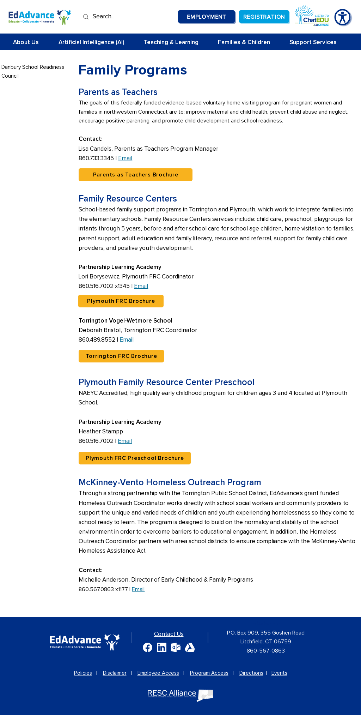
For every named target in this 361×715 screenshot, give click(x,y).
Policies (83, 673)
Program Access (209, 673)
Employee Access (158, 673)
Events (279, 673)
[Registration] (264, 16)
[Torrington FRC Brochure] (121, 356)
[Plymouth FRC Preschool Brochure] (135, 458)
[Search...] (114, 17)
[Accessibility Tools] (342, 17)
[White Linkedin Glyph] (161, 647)
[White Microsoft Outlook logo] (175, 647)
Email (125, 159)
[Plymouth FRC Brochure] (121, 301)
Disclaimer (115, 673)
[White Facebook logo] (147, 647)
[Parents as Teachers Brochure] (135, 174)
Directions (251, 673)
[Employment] (206, 16)
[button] (176, 42)
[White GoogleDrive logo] (190, 647)
